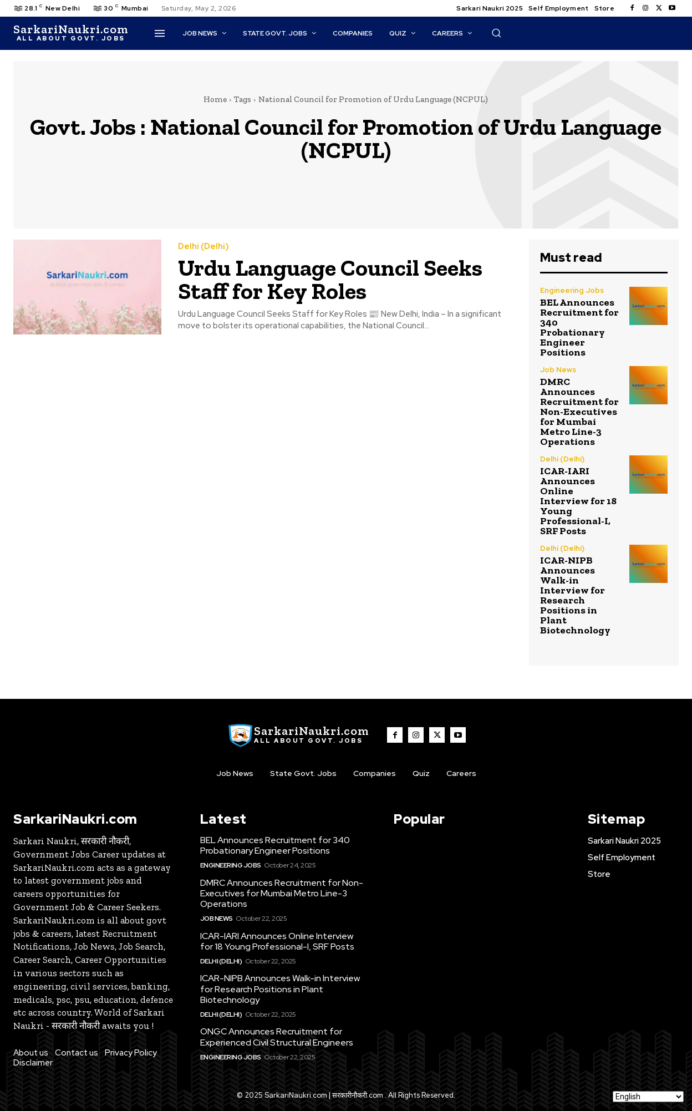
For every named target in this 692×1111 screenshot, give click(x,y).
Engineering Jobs (572, 290)
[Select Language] (648, 1096)
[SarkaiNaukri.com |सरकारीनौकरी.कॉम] (70, 33)
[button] (496, 33)
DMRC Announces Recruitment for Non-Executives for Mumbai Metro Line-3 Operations (579, 412)
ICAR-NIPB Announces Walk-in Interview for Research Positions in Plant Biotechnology (575, 595)
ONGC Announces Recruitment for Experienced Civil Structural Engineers (276, 1037)
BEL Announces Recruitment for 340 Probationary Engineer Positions (579, 327)
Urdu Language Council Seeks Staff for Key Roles (330, 279)
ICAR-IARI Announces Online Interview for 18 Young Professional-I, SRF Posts (578, 501)
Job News (558, 369)
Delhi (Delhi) (203, 246)
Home (215, 99)
